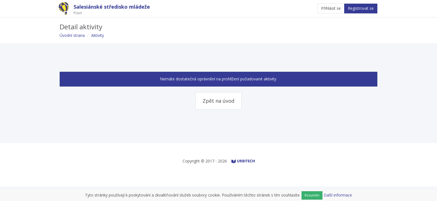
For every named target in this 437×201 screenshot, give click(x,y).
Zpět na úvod (218, 100)
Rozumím (312, 195)
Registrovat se (361, 8)
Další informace (338, 195)
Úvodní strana (72, 35)
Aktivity (97, 35)
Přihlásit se (331, 8)
